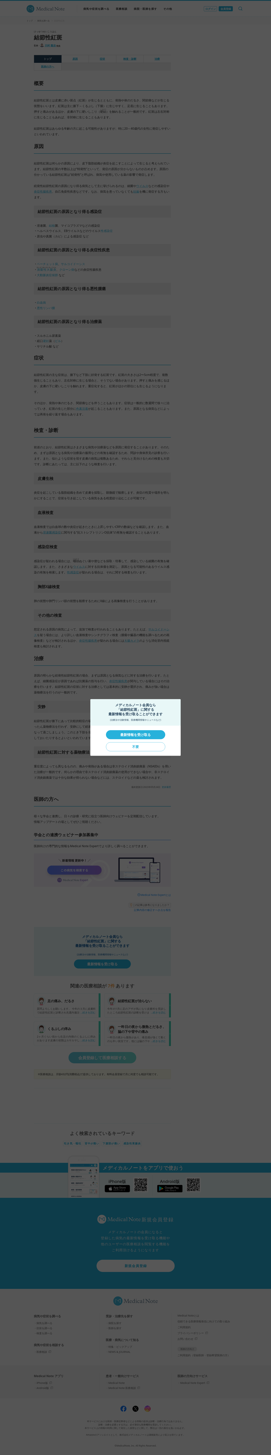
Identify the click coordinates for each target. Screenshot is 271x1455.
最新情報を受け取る (135, 734)
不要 (135, 746)
